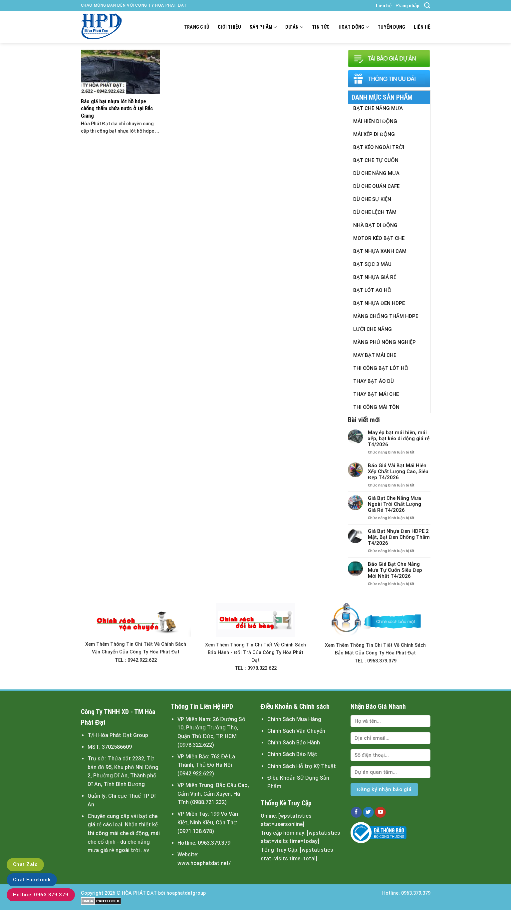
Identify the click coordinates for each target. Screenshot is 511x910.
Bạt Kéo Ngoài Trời (378, 147)
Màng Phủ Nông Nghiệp (384, 342)
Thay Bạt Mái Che (376, 394)
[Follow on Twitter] (368, 812)
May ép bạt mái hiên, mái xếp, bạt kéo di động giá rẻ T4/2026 (398, 439)
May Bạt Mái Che (374, 355)
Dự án (294, 27)
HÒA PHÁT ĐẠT (139, 893)
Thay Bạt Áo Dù (373, 381)
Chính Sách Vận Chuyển (296, 731)
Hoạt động (354, 27)
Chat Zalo (25, 864)
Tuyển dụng (391, 27)
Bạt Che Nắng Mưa (378, 108)
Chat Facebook (32, 880)
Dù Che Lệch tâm (374, 212)
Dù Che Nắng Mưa (376, 173)
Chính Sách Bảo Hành (293, 742)
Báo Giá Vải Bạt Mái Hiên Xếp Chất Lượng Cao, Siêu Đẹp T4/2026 (398, 471)
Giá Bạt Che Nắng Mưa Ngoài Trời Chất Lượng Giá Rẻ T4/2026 (394, 504)
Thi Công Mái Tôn (376, 407)
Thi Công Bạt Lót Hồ (380, 368)
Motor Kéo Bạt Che (378, 238)
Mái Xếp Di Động (374, 134)
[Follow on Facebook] (356, 812)
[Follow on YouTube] (380, 812)
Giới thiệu (229, 27)
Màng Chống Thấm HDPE (385, 316)
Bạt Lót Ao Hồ (372, 290)
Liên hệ (383, 6)
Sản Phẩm (263, 27)
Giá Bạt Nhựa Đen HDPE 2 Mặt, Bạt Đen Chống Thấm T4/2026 (399, 537)
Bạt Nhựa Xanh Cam (379, 251)
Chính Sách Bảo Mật (292, 754)
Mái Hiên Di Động (375, 121)
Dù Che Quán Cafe (376, 186)
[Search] (427, 5)
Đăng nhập (407, 6)
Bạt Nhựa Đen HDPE (379, 303)
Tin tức (321, 27)
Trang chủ (196, 27)
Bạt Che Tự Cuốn (375, 160)
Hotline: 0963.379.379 (41, 895)
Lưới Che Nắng (372, 329)
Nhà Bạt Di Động (375, 225)
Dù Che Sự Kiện (372, 199)
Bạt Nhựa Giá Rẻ (374, 277)
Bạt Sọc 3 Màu (372, 264)
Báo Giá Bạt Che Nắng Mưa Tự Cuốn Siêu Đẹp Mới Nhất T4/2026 (395, 570)
